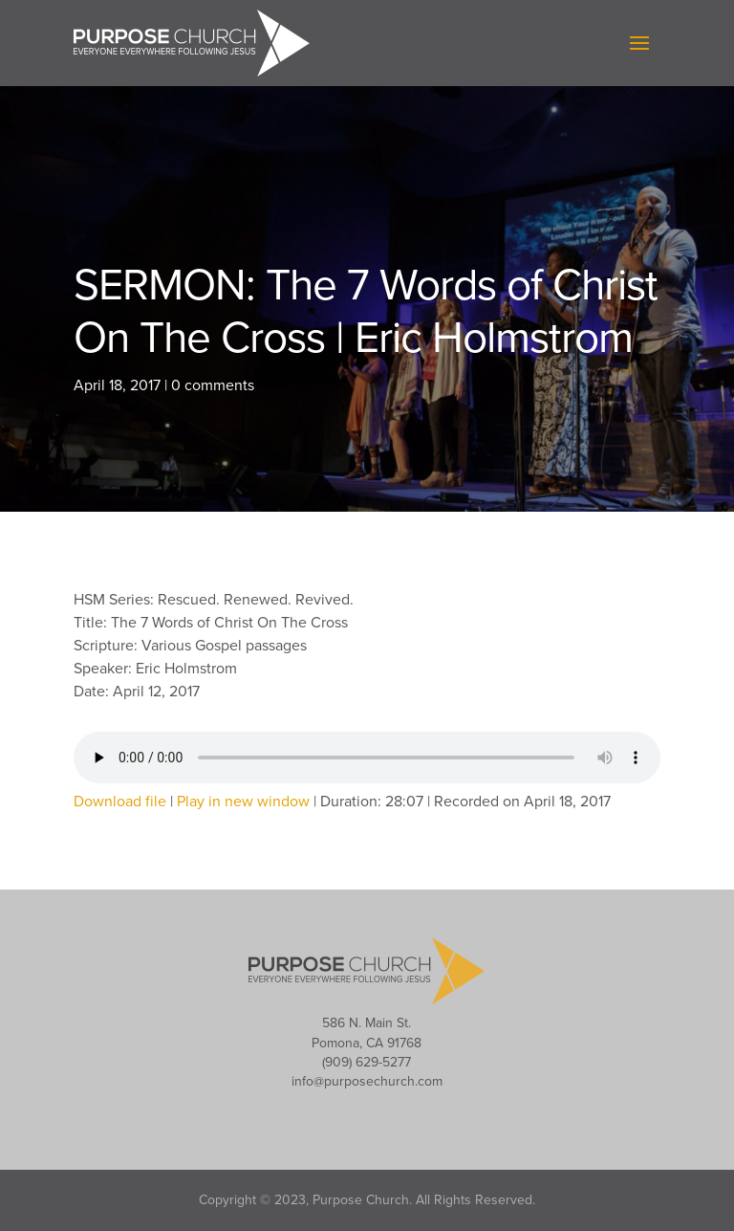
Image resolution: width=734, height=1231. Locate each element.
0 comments (212, 385)
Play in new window (243, 801)
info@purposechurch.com (367, 1081)
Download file (120, 801)
